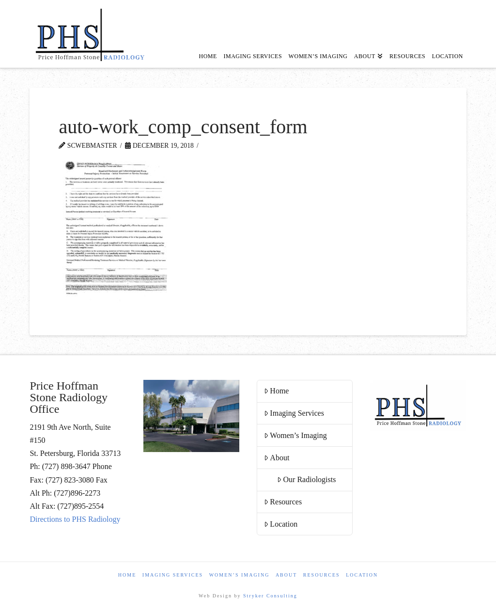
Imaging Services (294, 413)
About (277, 458)
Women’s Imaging (295, 435)
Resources (283, 502)
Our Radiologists (306, 479)
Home (276, 391)
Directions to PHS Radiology (75, 519)
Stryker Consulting (270, 595)
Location (281, 524)
